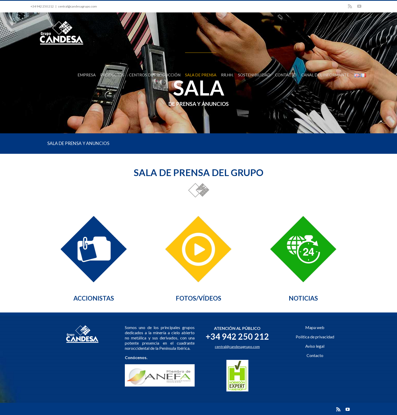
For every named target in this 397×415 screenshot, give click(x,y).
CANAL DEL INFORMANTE (325, 74)
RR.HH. (227, 74)
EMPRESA (87, 74)
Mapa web (314, 327)
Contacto (315, 355)
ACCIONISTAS (93, 298)
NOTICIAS (303, 298)
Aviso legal (314, 346)
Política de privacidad (315, 336)
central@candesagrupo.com (77, 6)
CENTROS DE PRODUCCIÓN (154, 74)
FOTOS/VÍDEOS (198, 298)
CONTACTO (285, 74)
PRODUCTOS (112, 74)
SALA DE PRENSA (200, 74)
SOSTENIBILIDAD (254, 74)
